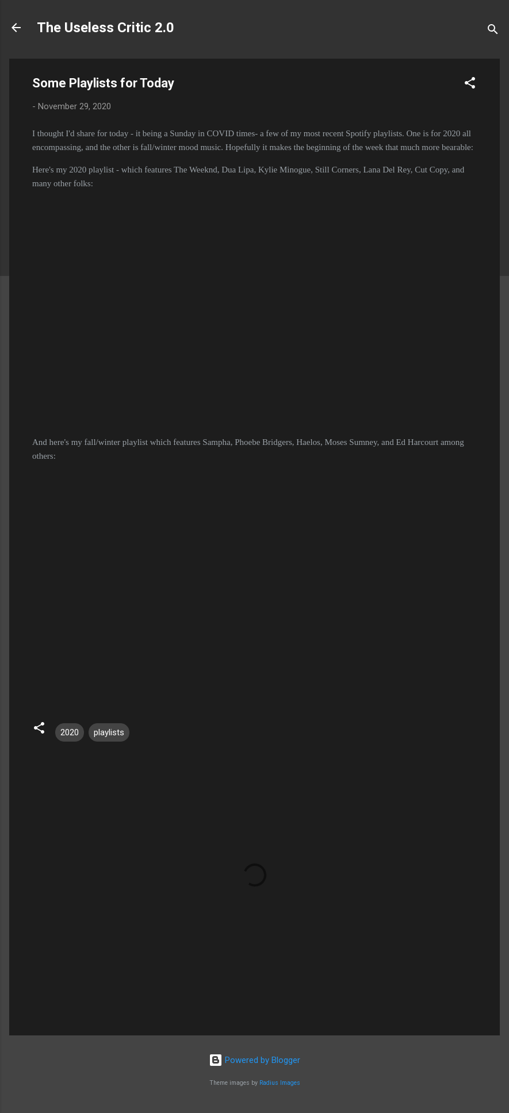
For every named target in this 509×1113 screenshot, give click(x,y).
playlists (109, 732)
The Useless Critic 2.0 (105, 28)
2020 (69, 732)
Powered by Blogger (254, 1060)
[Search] (493, 31)
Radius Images (279, 1083)
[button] (470, 85)
